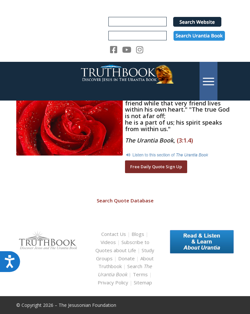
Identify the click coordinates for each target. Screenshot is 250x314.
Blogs (138, 234)
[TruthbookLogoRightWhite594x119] (125, 81)
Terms (140, 274)
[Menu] (208, 81)
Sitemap (143, 282)
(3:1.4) (185, 140)
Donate (126, 258)
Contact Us (113, 234)
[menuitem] (208, 81)
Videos (108, 242)
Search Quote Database (125, 200)
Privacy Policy (113, 282)
